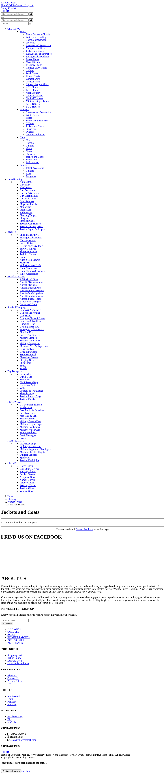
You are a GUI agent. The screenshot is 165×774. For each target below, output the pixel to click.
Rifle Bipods (26, 212)
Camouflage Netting (30, 312)
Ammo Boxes (26, 182)
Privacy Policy (14, 681)
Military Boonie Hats (30, 421)
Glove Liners (26, 466)
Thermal (30, 143)
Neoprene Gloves (28, 477)
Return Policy (14, 658)
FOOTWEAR (14, 629)
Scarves (24, 438)
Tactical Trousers (34, 98)
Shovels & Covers (29, 357)
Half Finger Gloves (29, 468)
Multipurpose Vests (35, 48)
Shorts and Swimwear (37, 120)
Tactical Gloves (27, 488)
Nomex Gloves (27, 480)
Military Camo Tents (30, 340)
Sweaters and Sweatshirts (38, 45)
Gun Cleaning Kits (29, 195)
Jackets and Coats (35, 51)
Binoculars (25, 184)
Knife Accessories (29, 273)
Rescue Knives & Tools (31, 246)
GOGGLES (13, 631)
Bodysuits (31, 176)
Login (4, 2)
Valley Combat (8, 8)
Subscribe (7, 623)
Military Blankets (28, 337)
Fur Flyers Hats (27, 413)
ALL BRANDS (15, 643)
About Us (12, 675)
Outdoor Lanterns (28, 454)
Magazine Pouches (29, 204)
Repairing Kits (27, 349)
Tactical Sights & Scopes (32, 229)
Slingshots (25, 218)
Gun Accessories (28, 190)
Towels (23, 368)
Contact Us (21, 5)
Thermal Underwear (36, 40)
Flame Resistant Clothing (38, 34)
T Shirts (30, 70)
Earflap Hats (26, 407)
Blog (9, 719)
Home (4, 5)
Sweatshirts (31, 159)
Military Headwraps (30, 427)
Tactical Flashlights (29, 460)
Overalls (30, 131)
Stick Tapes (25, 363)
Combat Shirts (33, 79)
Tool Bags (25, 379)
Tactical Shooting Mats (31, 226)
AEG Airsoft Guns (29, 279)
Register (11, 2)
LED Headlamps (28, 443)
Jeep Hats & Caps (28, 415)
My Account (13, 696)
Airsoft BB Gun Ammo (31, 282)
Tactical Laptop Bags (30, 396)
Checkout (25, 771)
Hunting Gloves (28, 471)
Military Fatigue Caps (30, 424)
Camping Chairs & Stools (32, 318)
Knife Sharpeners (28, 268)
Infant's (23, 165)
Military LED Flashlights (32, 452)
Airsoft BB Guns (28, 285)
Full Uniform (32, 162)
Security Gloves (28, 485)
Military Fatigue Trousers (38, 101)
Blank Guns (26, 187)
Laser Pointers (27, 201)
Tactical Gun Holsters (30, 223)
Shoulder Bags (27, 393)
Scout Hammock (28, 354)
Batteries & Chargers (30, 301)
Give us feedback (84, 529)
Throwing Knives (28, 251)
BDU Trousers (33, 106)
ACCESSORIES (15, 640)
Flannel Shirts (33, 76)
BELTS (11, 634)
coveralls (30, 42)
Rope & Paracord (28, 351)
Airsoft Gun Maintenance (32, 296)
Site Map (11, 704)
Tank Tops (31, 129)
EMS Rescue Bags (29, 382)
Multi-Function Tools (30, 265)
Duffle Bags (26, 376)
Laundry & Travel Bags (31, 390)
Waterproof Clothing (36, 37)
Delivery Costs (14, 660)
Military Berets (27, 418)
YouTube (11, 722)
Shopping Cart (14, 655)
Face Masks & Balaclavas (32, 410)
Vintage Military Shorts (37, 56)
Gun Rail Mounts (28, 198)
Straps (23, 365)
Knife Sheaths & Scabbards (33, 271)
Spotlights (25, 457)
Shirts (29, 151)
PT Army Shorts (34, 65)
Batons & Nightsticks (30, 310)
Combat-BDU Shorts (36, 67)
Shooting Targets (28, 215)
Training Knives (28, 254)
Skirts (29, 117)
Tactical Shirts (33, 81)
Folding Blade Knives (30, 237)
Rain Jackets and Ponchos (39, 53)
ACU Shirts (32, 87)
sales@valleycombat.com (23, 740)
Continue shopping (11, 771)
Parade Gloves (27, 482)
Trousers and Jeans (35, 134)
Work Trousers (33, 92)
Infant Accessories (35, 168)
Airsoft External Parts (30, 287)
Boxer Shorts (32, 59)
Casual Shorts (33, 62)
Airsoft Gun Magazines (31, 293)
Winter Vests (32, 115)
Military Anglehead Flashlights (35, 449)
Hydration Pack (27, 385)
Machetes (24, 262)
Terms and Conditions (18, 663)
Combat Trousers (34, 95)
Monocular (25, 207)
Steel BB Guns (27, 221)
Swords (23, 257)
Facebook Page (14, 716)
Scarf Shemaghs (28, 435)
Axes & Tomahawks (30, 260)
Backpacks (25, 374)
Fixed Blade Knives (29, 234)
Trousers (30, 154)
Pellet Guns (25, 209)
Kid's (22, 137)
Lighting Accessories (30, 446)
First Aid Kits (26, 332)
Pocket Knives (27, 243)
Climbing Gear (27, 324)
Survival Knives (28, 248)
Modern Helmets (28, 432)
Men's (23, 31)
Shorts (29, 148)
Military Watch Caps (30, 429)
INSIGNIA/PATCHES (18, 637)
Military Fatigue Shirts (37, 84)
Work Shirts (32, 73)
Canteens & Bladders (30, 321)
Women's (24, 109)
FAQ (9, 684)
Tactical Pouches (28, 399)
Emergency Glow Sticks (32, 329)
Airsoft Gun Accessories (32, 290)
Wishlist (11, 5)
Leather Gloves (27, 474)
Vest (28, 140)
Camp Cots (25, 315)
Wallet (23, 388)
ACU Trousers (33, 104)
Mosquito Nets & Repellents (34, 346)
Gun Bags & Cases (29, 193)
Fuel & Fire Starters (30, 335)
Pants (28, 173)
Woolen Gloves (27, 491)
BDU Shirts (32, 90)
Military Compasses (30, 343)
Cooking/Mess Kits (29, 326)
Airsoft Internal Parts (30, 299)
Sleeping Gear (27, 360)
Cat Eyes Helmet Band (31, 404)
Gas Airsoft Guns (28, 304)
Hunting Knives (28, 240)
